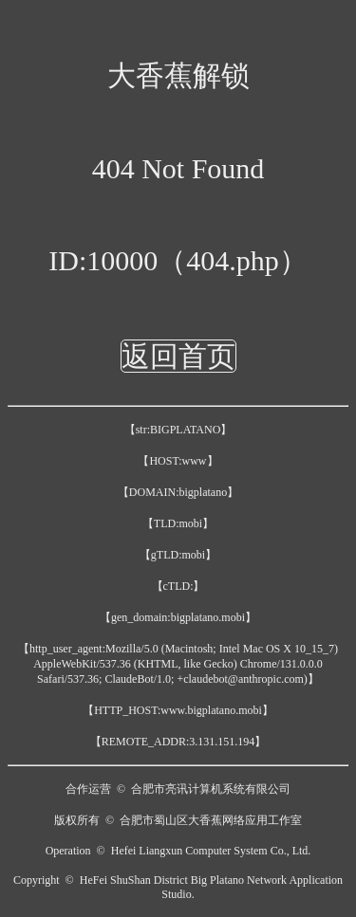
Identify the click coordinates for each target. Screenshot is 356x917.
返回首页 (178, 356)
